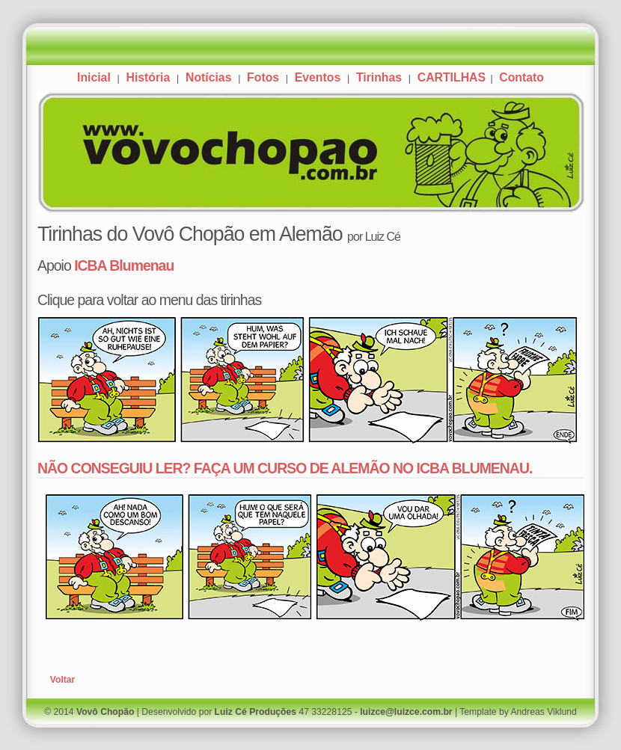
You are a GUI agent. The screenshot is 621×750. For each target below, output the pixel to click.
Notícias (208, 77)
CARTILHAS (453, 77)
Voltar (63, 679)
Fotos (263, 77)
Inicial (94, 77)
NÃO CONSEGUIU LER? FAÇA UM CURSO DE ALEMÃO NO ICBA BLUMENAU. (284, 468)
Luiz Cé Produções (255, 712)
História (148, 77)
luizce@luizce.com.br (406, 712)
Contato (521, 77)
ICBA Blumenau (124, 265)
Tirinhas (379, 77)
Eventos (317, 77)
